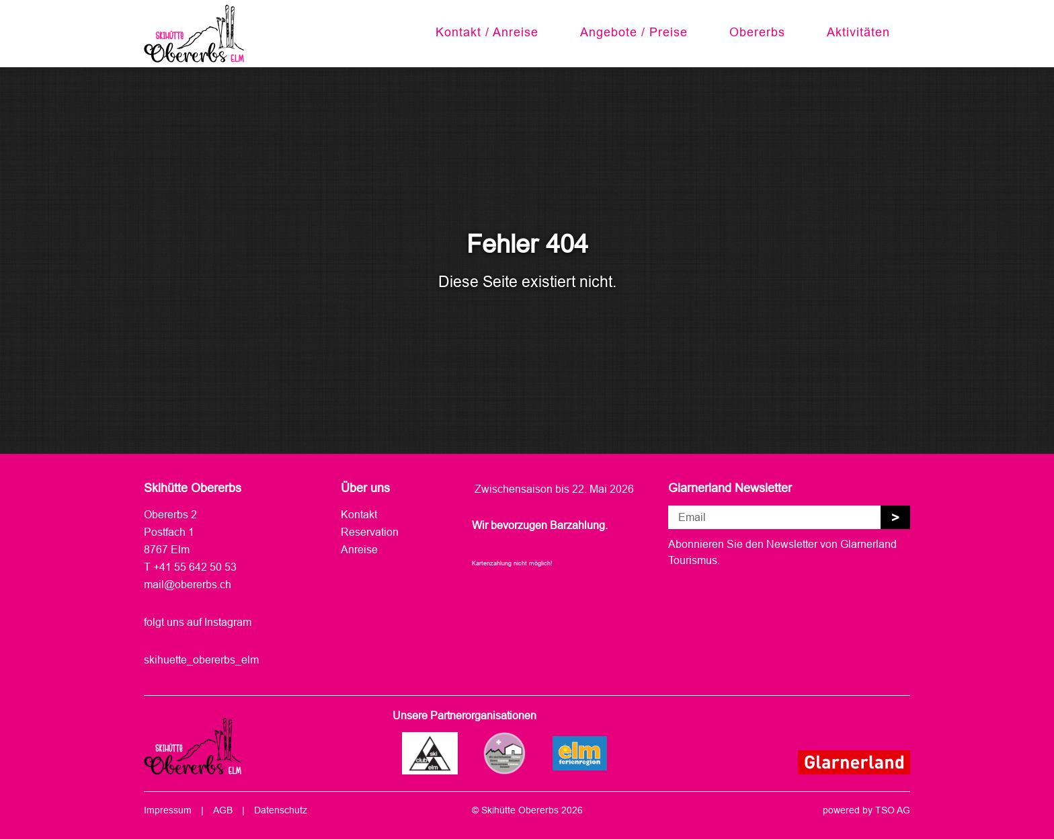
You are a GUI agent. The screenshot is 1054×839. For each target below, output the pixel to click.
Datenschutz (280, 810)
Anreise (359, 549)
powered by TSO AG (866, 810)
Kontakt (359, 514)
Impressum (168, 810)
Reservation (370, 532)
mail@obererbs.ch (187, 584)
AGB (223, 810)
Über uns (365, 488)
